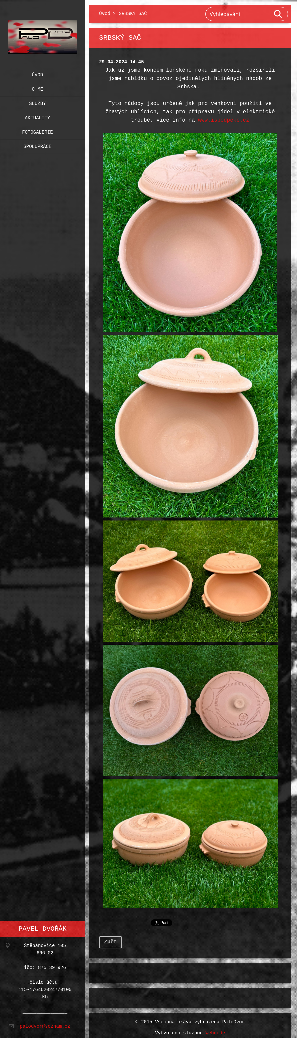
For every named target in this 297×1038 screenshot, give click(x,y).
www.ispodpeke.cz (223, 120)
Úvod (37, 73)
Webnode (215, 1029)
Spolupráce (37, 145)
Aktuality (37, 116)
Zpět (110, 938)
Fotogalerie (37, 131)
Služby (37, 102)
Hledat (278, 14)
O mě (37, 88)
